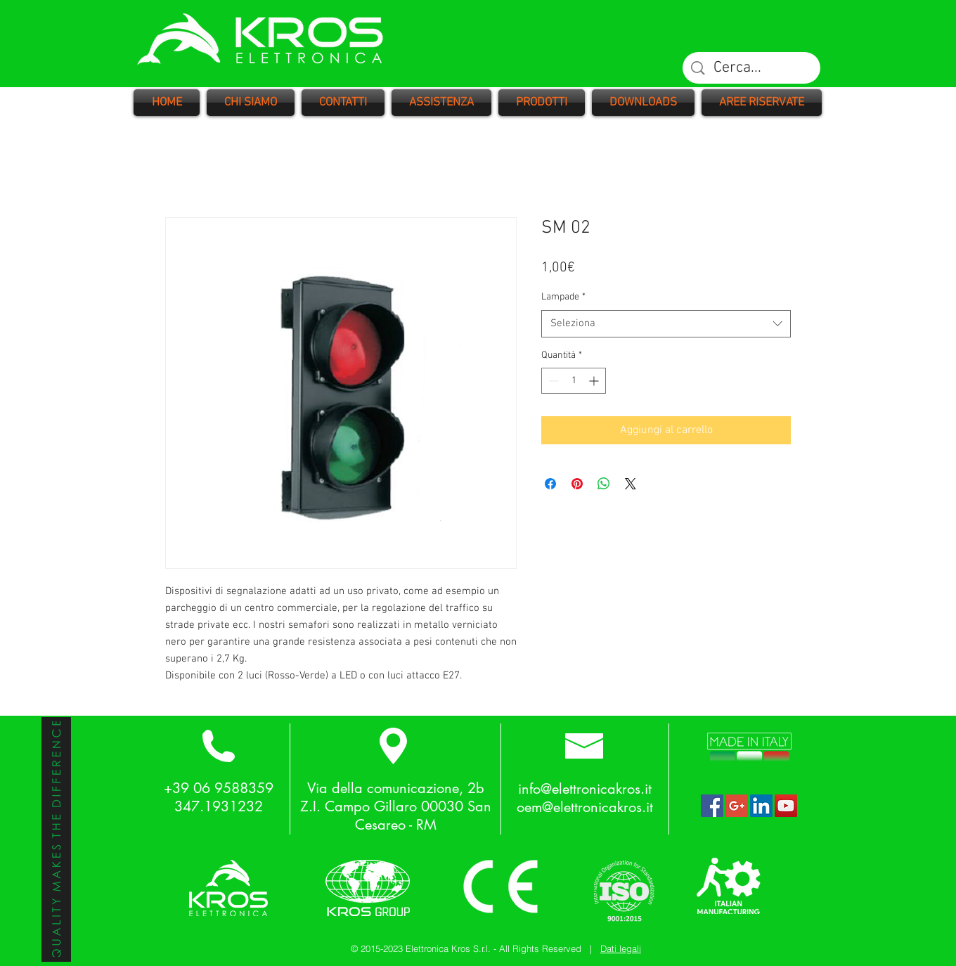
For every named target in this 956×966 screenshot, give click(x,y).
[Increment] (595, 380)
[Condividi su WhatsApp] (603, 483)
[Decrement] (552, 380)
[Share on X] (630, 483)
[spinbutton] (573, 380)
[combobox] (666, 323)
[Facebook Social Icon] (712, 805)
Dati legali (620, 948)
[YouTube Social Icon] (786, 805)
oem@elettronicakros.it (585, 807)
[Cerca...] (752, 68)
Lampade (563, 297)
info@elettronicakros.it (585, 789)
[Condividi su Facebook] (550, 483)
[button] (541, 102)
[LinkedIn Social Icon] (761, 805)
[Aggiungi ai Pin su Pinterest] (577, 483)
